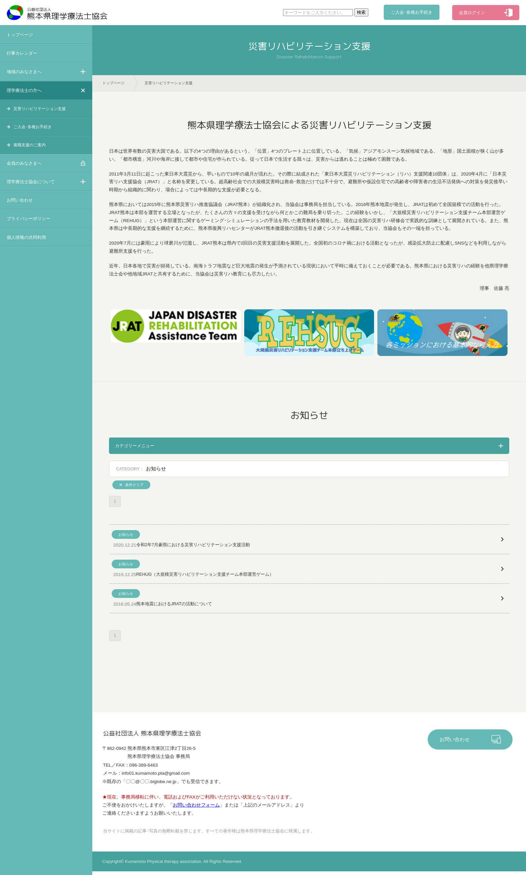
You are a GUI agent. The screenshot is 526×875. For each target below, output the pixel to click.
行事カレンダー (22, 53)
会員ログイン (472, 12)
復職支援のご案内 (29, 145)
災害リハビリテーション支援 (39, 108)
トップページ (20, 34)
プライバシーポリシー (28, 218)
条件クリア (134, 485)
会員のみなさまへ (24, 163)
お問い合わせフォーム (196, 808)
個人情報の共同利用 (26, 237)
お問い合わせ (20, 200)
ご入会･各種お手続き (412, 12)
